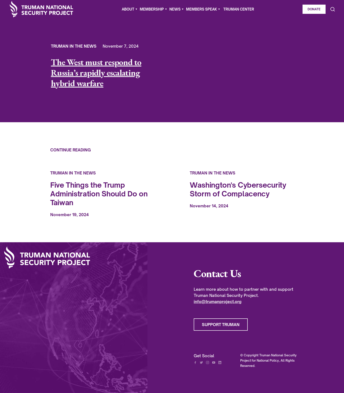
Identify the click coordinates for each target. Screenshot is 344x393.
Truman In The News (74, 46)
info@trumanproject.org (218, 301)
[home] (41, 9)
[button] (129, 9)
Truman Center (238, 9)
